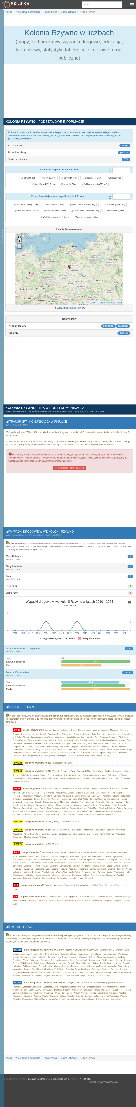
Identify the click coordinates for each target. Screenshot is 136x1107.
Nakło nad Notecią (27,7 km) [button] (94, 184)
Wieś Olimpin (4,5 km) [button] (114, 211)
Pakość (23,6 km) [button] (68, 184)
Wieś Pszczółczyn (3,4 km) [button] (26, 211)
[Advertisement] (69, 93)
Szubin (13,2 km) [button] (48, 178)
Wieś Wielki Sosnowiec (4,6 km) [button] (54, 217)
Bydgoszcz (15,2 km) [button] (91, 178)
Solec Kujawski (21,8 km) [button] (43, 184)
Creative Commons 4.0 (39, 1076)
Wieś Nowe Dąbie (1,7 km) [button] (26, 205)
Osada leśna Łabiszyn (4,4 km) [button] (85, 211)
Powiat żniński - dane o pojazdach (69, 467)
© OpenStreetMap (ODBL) (110, 302)
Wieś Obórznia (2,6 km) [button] (53, 205)
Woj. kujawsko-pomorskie (27, 12)
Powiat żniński (50, 12)
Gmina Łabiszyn (68, 12)
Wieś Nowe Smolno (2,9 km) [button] (82, 205)
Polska (8, 12)
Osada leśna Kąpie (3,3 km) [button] (112, 205)
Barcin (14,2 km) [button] (69, 178)
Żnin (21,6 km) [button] (114, 178)
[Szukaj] (102, 4)
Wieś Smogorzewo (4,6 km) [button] (86, 217)
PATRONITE (85, 1076)
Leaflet (93, 302)
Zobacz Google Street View (71, 308)
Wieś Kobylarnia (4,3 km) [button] (55, 211)
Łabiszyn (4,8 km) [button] (26, 178)
